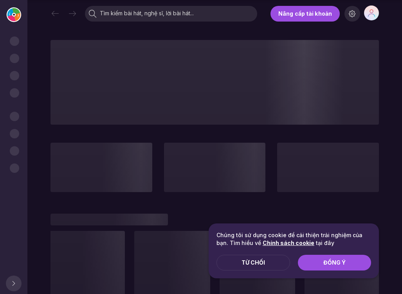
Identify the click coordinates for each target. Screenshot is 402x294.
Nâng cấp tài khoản (305, 13)
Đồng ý (334, 262)
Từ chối (253, 262)
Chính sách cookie (288, 243)
